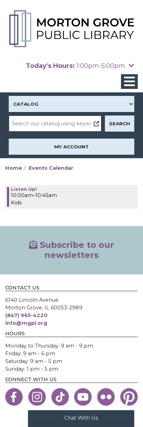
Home (13, 168)
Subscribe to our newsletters (71, 250)
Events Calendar (51, 168)
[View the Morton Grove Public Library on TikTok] (60, 397)
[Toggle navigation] (129, 81)
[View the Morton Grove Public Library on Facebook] (14, 397)
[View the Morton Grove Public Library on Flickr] (106, 397)
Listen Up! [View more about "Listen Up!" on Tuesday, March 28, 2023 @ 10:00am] (24, 189)
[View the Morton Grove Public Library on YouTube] (83, 397)
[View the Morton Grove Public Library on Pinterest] (129, 397)
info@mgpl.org (26, 323)
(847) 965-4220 (26, 315)
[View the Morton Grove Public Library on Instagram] (37, 397)
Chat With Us (81, 418)
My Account (71, 146)
